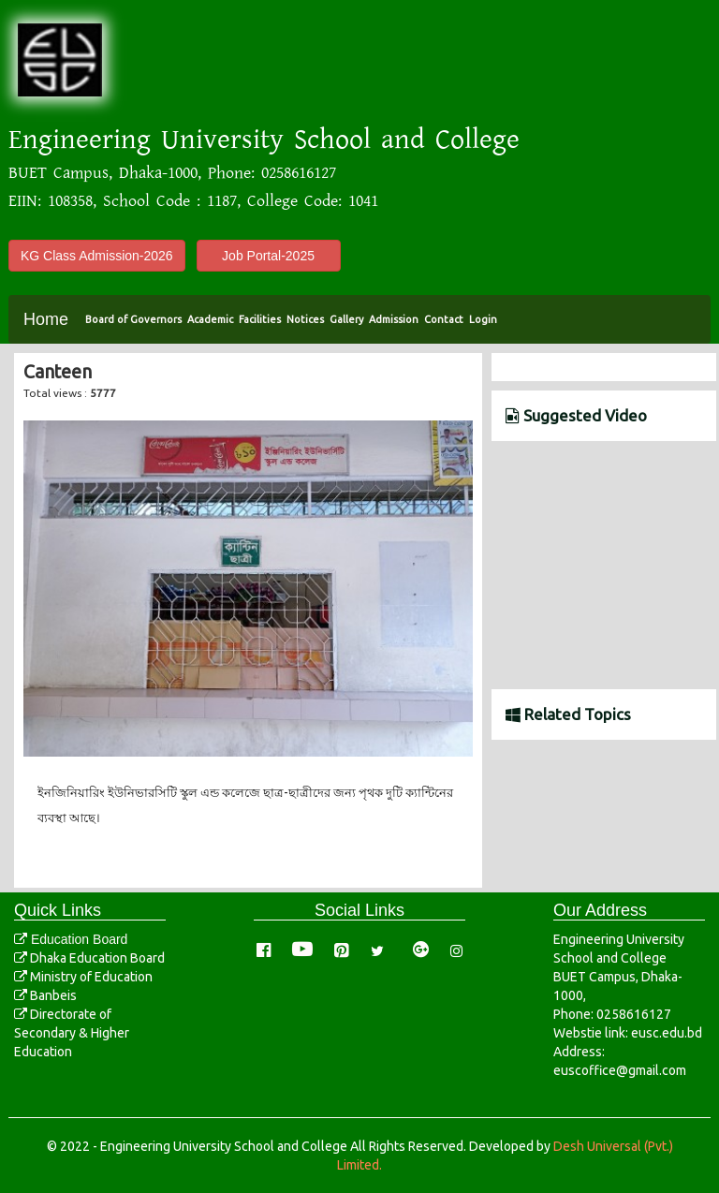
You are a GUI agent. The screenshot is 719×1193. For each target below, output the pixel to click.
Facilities (260, 319)
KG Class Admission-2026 (97, 255)
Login (483, 319)
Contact (443, 319)
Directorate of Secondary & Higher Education (71, 1033)
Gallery (346, 319)
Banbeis (45, 995)
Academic (210, 319)
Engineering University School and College (264, 139)
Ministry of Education (83, 976)
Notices (305, 319)
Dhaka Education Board (89, 957)
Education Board (70, 939)
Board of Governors (133, 319)
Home (45, 319)
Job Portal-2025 (268, 255)
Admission (393, 319)
